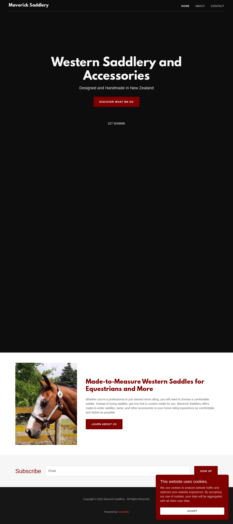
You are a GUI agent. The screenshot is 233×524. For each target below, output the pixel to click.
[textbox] (118, 471)
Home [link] (185, 6)
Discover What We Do (116, 101)
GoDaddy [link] (123, 511)
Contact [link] (217, 6)
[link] (29, 5)
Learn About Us (104, 424)
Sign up (206, 471)
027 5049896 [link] (116, 123)
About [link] (200, 6)
